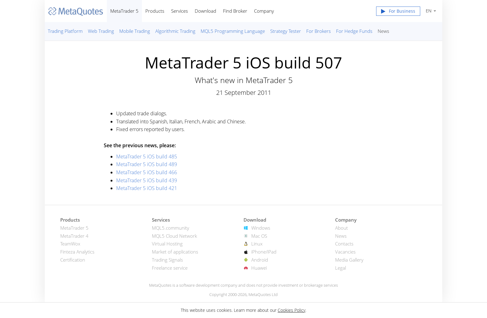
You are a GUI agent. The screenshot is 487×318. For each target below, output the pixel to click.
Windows (260, 228)
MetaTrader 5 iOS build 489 (146, 164)
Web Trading (101, 31)
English (428, 11)
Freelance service (170, 268)
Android (259, 260)
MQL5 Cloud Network (174, 236)
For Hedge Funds (354, 31)
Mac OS (259, 236)
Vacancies (345, 252)
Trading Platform (65, 31)
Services (179, 11)
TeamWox (70, 244)
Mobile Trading (134, 31)
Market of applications (175, 252)
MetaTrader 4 (74, 236)
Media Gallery (349, 260)
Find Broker (235, 11)
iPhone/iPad (263, 252)
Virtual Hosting (167, 244)
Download (205, 11)
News (383, 31)
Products (154, 11)
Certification (72, 260)
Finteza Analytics (77, 252)
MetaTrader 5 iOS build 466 (146, 172)
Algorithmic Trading (175, 31)
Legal (340, 268)
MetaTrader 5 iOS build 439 (146, 180)
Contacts (344, 244)
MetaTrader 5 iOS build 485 (146, 156)
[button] (398, 12)
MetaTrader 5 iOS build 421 (146, 188)
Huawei (259, 268)
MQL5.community (170, 228)
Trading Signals (167, 260)
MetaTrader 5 (124, 11)
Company (264, 11)
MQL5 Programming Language (233, 31)
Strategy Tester (285, 31)
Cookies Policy (291, 310)
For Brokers (318, 31)
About (341, 228)
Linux (256, 244)
